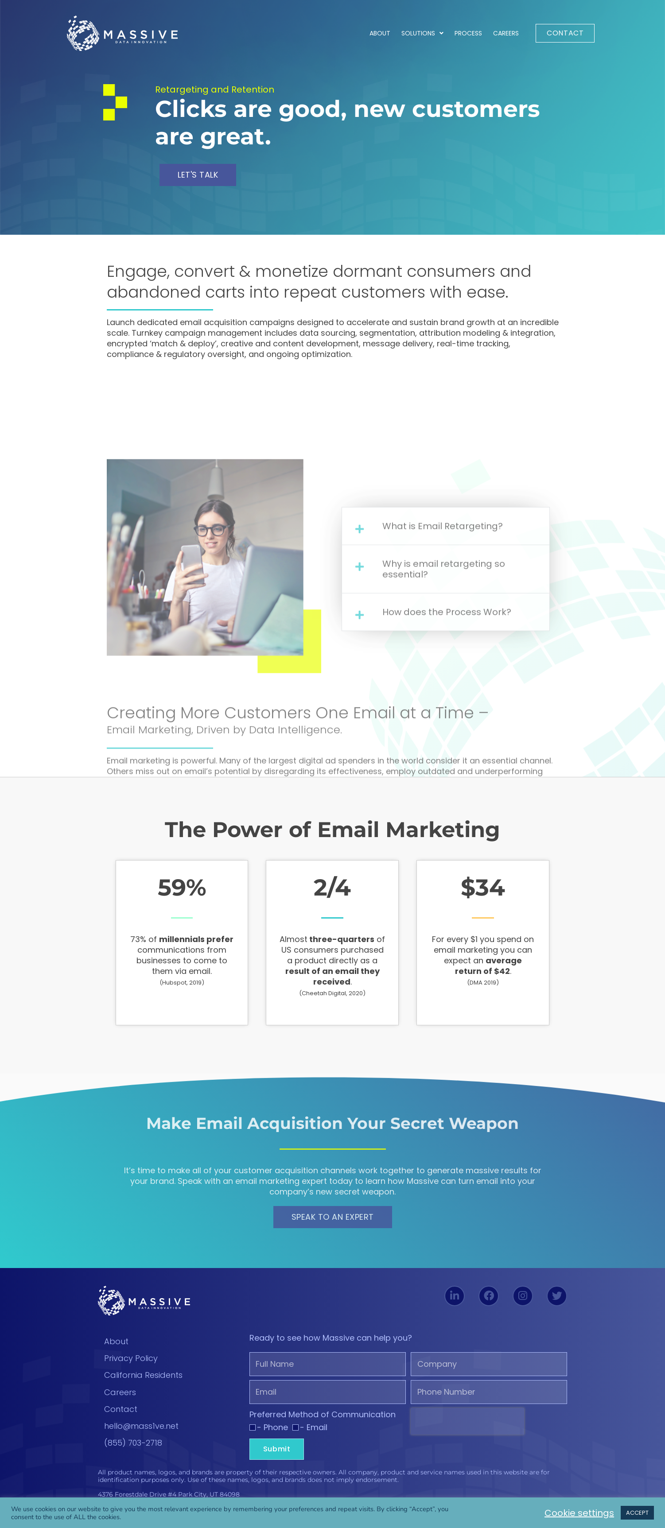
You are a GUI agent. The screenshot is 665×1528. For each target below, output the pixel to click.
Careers (506, 33)
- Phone (272, 1427)
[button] (445, 729)
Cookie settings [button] (579, 1513)
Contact (120, 1409)
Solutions (422, 33)
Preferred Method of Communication (322, 1414)
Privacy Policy (131, 1358)
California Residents (143, 1375)
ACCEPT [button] (637, 1513)
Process (468, 33)
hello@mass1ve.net (141, 1425)
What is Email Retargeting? (442, 729)
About (379, 33)
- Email (313, 1427)
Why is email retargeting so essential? (443, 772)
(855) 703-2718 (133, 1442)
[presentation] (467, 1421)
